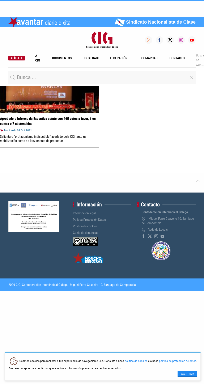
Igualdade (91, 58)
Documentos (62, 58)
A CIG (37, 58)
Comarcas (149, 58)
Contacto (177, 58)
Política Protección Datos (89, 219)
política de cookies (136, 361)
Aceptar (187, 374)
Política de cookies (85, 226)
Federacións (119, 58)
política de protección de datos (177, 361)
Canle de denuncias (85, 232)
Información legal (84, 213)
